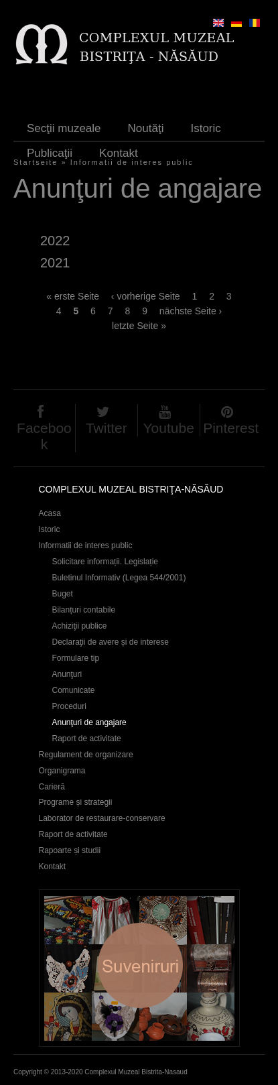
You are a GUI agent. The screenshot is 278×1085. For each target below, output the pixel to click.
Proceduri (69, 706)
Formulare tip (76, 658)
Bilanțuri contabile (84, 610)
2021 (55, 262)
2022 (55, 240)
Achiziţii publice (79, 626)
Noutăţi (146, 128)
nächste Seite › (190, 311)
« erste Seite (72, 296)
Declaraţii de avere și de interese (110, 642)
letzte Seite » (139, 325)
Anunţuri (67, 674)
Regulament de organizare (86, 754)
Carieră (52, 786)
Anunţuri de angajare (89, 722)
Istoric (205, 128)
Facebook (44, 436)
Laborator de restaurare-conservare (102, 818)
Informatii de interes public (86, 545)
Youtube (168, 428)
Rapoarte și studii (70, 850)
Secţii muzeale (64, 128)
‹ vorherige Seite (145, 296)
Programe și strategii (76, 802)
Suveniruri (139, 968)
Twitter (106, 428)
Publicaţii (49, 153)
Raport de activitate (86, 738)
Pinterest (231, 428)
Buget (62, 593)
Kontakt (118, 153)
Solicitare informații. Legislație (105, 561)
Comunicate (73, 690)
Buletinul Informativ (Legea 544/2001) (119, 577)
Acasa (50, 513)
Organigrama (62, 770)
